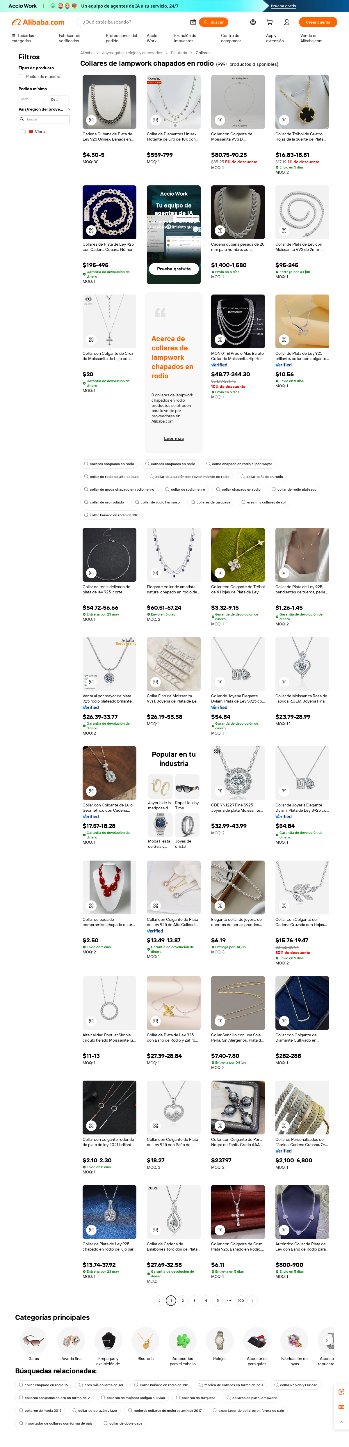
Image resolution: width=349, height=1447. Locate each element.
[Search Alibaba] (134, 22)
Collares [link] (203, 52)
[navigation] (44, 677)
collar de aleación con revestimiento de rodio (189, 476)
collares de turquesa (210, 502)
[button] (193, 22)
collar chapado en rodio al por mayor (239, 464)
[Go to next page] (252, 1300)
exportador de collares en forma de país (248, 1410)
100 (241, 1301)
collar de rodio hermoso (157, 502)
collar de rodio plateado (294, 489)
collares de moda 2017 (40, 1410)
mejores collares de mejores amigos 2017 (165, 1410)
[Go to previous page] (159, 1300)
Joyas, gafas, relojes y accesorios (132, 52)
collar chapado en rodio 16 (43, 1385)
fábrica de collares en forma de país (231, 1385)
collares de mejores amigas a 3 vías (133, 1397)
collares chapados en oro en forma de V (54, 1397)
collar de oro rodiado (104, 502)
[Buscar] (213, 22)
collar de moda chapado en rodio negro (119, 489)
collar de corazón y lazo (94, 1410)
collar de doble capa (123, 1423)
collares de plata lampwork (252, 1397)
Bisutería (179, 52)
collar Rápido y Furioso (295, 1385)
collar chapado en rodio (238, 489)
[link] (341, 1391)
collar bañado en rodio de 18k (111, 515)
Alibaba (86, 52)
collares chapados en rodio (109, 464)
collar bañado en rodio (262, 476)
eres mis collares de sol (263, 502)
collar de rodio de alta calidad (111, 476)
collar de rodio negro (185, 489)
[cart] (270, 23)
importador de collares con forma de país (55, 1423)
